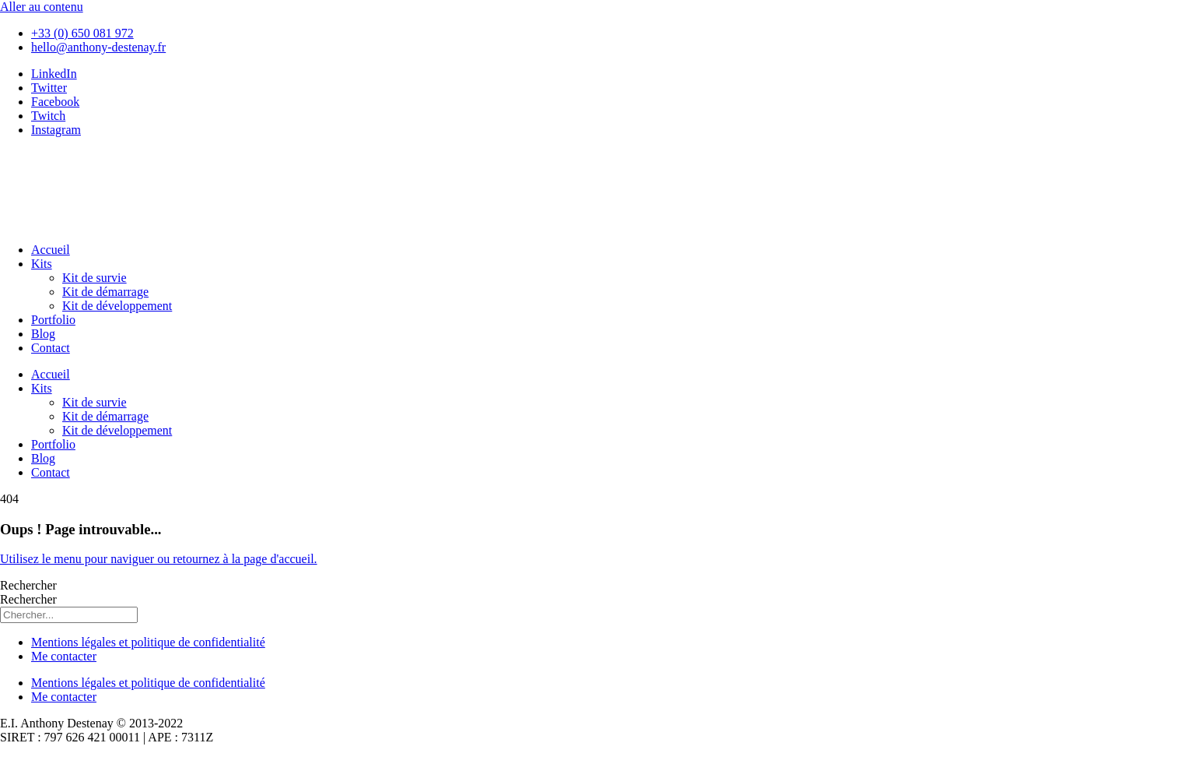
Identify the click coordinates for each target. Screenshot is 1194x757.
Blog (43, 333)
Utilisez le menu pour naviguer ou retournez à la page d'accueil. (158, 558)
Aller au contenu (41, 6)
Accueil (50, 249)
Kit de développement (117, 305)
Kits (41, 263)
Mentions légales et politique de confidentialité (148, 642)
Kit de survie (94, 277)
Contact (50, 347)
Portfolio (53, 319)
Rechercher (28, 585)
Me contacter (63, 656)
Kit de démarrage (105, 291)
